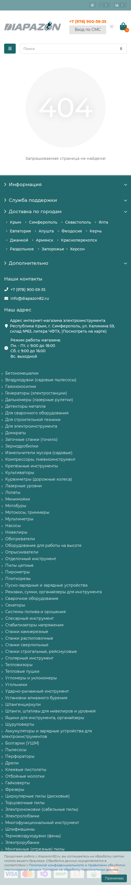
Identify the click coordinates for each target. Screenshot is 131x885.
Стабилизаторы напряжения (34, 624)
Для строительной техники (33, 419)
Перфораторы (19, 756)
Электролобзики (22, 816)
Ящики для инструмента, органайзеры (44, 717)
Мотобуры (15, 505)
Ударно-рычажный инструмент (37, 691)
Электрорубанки (22, 842)
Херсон (77, 249)
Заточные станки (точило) (31, 439)
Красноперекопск (79, 240)
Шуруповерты (19, 724)
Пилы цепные (19, 565)
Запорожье (53, 249)
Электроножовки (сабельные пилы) (41, 809)
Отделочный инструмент (30, 558)
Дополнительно (65, 263)
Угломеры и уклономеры (31, 677)
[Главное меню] (92, 5)
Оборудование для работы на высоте (43, 545)
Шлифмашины (20, 829)
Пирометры (17, 571)
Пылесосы (15, 749)
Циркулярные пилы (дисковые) (37, 796)
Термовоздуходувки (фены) (33, 835)
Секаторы (15, 605)
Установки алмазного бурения (36, 697)
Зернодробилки (21, 446)
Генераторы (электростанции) (36, 393)
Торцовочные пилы (25, 802)
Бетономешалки (22, 373)
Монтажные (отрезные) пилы (35, 849)
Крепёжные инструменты (31, 465)
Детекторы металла (25, 406)
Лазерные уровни (23, 485)
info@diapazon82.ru (29, 298)
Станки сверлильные (27, 644)
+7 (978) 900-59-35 (28, 289)
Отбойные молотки (25, 776)
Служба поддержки (65, 200)
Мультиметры (19, 518)
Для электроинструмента (31, 426)
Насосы (13, 525)
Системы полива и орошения (35, 611)
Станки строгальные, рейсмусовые (41, 651)
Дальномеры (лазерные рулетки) (39, 399)
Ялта (103, 222)
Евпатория (20, 231)
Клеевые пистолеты (25, 769)
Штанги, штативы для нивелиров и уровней (50, 711)
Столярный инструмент (29, 658)
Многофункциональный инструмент (42, 822)
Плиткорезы (18, 578)
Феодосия (72, 231)
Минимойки (17, 499)
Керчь (96, 231)
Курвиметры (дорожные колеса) (38, 479)
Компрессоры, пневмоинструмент (40, 459)
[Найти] (121, 48)
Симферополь (43, 222)
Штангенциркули (23, 704)
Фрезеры (14, 789)
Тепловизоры (19, 664)
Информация (65, 184)
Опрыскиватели (21, 552)
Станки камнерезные (26, 631)
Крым (15, 222)
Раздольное (22, 249)
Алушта (46, 231)
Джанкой (19, 240)
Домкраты (15, 432)
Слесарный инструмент (29, 618)
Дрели (12, 763)
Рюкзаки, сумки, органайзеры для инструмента (53, 591)
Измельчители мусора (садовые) (39, 452)
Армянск (44, 240)
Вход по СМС (88, 29)
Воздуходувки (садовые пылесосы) (40, 379)
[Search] (73, 49)
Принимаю (114, 878)
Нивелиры (16, 532)
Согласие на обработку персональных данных (81, 869)
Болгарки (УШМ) (22, 743)
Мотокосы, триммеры (27, 512)
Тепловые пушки (22, 671)
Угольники (16, 684)
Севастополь (78, 222)
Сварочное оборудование (31, 598)
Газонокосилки (20, 386)
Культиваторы (19, 472)
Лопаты (12, 492)
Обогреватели (20, 538)
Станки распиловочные (29, 638)
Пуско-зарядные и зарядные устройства (46, 585)
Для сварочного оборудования (36, 412)
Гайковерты (17, 782)
